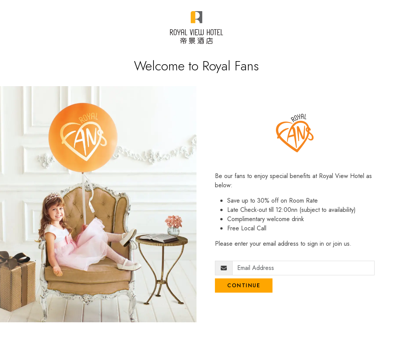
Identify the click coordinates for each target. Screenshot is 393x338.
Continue (243, 285)
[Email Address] (303, 268)
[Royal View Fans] (196, 27)
